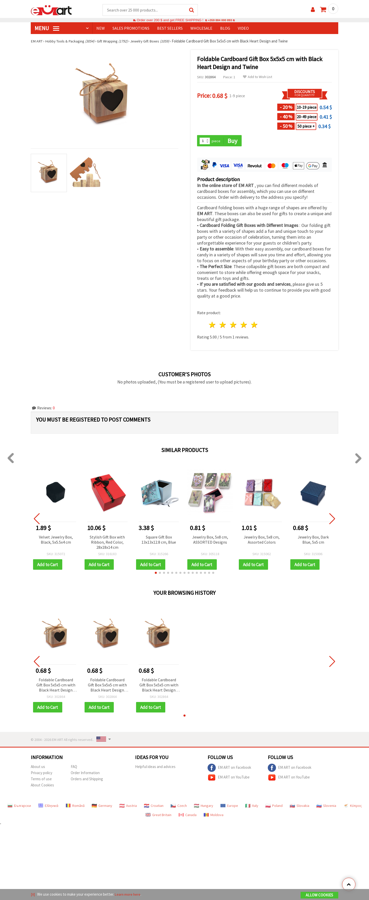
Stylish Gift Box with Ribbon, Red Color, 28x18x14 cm (107, 542)
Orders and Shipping (87, 779)
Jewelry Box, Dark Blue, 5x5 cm (313, 540)
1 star (212, 325)
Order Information (85, 773)
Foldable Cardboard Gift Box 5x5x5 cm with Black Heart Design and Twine (55, 686)
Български (19, 806)
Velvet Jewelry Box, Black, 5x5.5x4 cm (56, 540)
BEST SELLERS (170, 28)
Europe (229, 806)
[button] (156, 574)
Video (243, 28)
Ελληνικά (48, 806)
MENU (47, 28)
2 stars (223, 325)
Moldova (213, 815)
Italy (251, 806)
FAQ (74, 767)
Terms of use (41, 779)
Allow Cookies (319, 895)
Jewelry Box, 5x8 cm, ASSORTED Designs (210, 540)
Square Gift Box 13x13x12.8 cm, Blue (158, 540)
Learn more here (128, 894)
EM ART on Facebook (229, 769)
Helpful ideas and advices (155, 767)
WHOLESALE (201, 28)
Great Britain (158, 815)
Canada (188, 815)
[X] (33, 894)
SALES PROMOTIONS (130, 28)
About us (38, 767)
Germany (102, 806)
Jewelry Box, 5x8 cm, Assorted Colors (262, 540)
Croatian (153, 806)
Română (75, 806)
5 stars (254, 325)
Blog (225, 28)
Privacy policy (41, 773)
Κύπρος (352, 806)
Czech (179, 806)
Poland (274, 806)
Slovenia (326, 806)
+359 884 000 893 (219, 20)
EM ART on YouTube (229, 778)
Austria (128, 806)
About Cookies (42, 786)
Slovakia (299, 806)
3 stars (233, 325)
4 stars (244, 325)
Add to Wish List (257, 77)
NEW (100, 28)
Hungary (203, 806)
